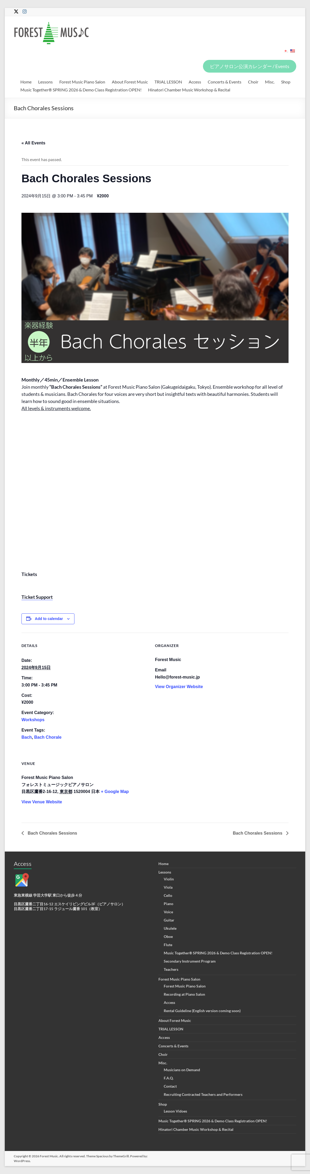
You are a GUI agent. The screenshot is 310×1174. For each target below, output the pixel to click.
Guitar (169, 920)
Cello (168, 895)
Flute (168, 944)
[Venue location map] (261, 787)
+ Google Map (115, 791)
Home (26, 81)
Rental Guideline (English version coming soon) (202, 1010)
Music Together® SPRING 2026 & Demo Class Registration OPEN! (80, 89)
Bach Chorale (47, 737)
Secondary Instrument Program (190, 961)
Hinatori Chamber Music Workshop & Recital (189, 89)
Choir (253, 81)
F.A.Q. (169, 1078)
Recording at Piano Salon (184, 994)
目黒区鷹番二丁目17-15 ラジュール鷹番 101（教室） (58, 908)
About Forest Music (130, 81)
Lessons (45, 81)
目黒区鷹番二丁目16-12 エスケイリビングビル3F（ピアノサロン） (69, 904)
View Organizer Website (179, 686)
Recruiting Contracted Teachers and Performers (203, 1094)
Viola (168, 887)
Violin (169, 879)
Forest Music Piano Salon (82, 81)
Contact (170, 1086)
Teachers (171, 969)
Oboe (168, 936)
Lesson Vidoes (175, 1111)
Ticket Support (37, 597)
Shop (285, 81)
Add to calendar (49, 619)
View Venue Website (41, 802)
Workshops (33, 719)
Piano (168, 903)
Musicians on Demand (182, 1069)
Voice (168, 912)
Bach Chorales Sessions (51, 833)
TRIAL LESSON (168, 81)
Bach (26, 737)
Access (195, 81)
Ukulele (170, 928)
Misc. (269, 81)
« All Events (33, 143)
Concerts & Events (224, 81)
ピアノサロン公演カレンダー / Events (249, 66)
